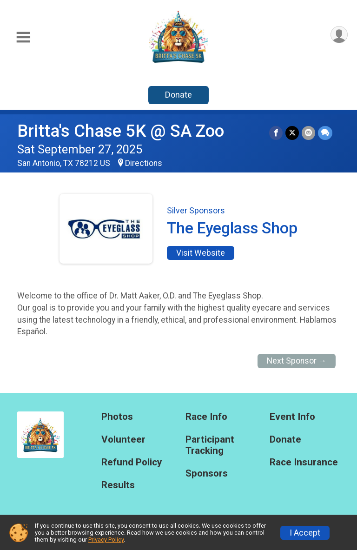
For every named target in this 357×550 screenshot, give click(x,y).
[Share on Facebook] (276, 132)
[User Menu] (339, 34)
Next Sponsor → (297, 360)
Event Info (292, 416)
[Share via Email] (308, 132)
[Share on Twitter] (292, 132)
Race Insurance (304, 462)
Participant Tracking (209, 445)
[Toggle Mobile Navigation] (23, 37)
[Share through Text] (325, 132)
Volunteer (123, 439)
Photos (117, 416)
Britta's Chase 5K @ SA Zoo (120, 131)
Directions (143, 163)
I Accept (305, 532)
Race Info (206, 416)
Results (118, 485)
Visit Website (200, 253)
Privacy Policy (106, 539)
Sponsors (206, 473)
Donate (178, 94)
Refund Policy (131, 462)
